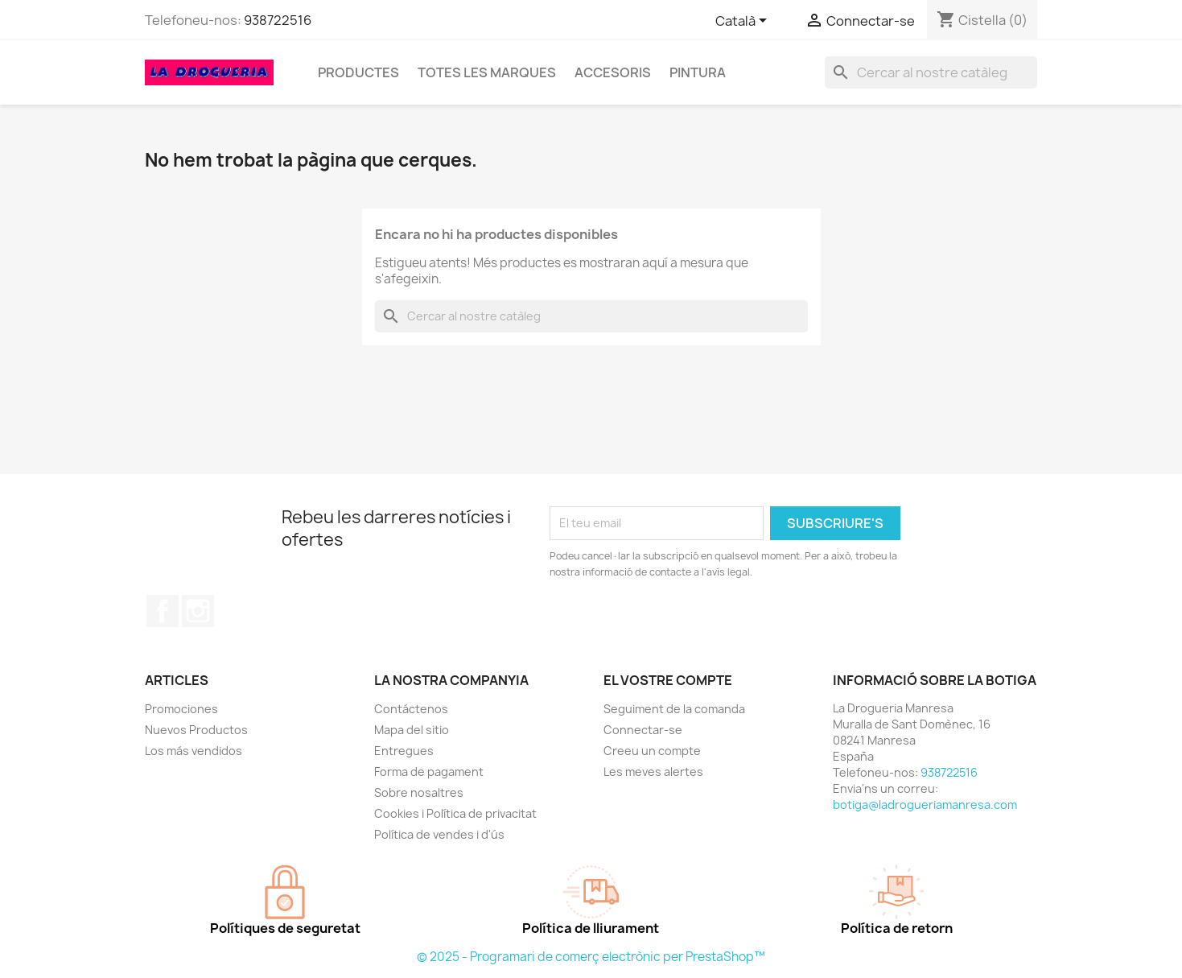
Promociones (181, 708)
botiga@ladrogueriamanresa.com (925, 804)
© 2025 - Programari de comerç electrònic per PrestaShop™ (591, 956)
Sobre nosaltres (418, 792)
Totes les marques (487, 72)
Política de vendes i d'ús (439, 834)
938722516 (277, 20)
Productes (358, 72)
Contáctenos (411, 708)
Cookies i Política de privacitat (455, 813)
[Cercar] (931, 72)
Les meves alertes (653, 771)
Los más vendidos (193, 750)
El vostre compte (667, 680)
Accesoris (613, 72)
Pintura (697, 72)
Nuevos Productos (196, 729)
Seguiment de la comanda (674, 708)
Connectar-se (642, 729)
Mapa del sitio (411, 729)
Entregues (404, 750)
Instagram (198, 611)
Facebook (162, 611)
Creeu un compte (652, 750)
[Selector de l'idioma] (743, 21)
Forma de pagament (429, 771)
